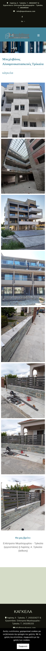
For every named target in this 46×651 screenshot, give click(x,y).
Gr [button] (22, 21)
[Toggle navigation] (38, 35)
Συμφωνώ (23, 646)
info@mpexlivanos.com (26, 11)
